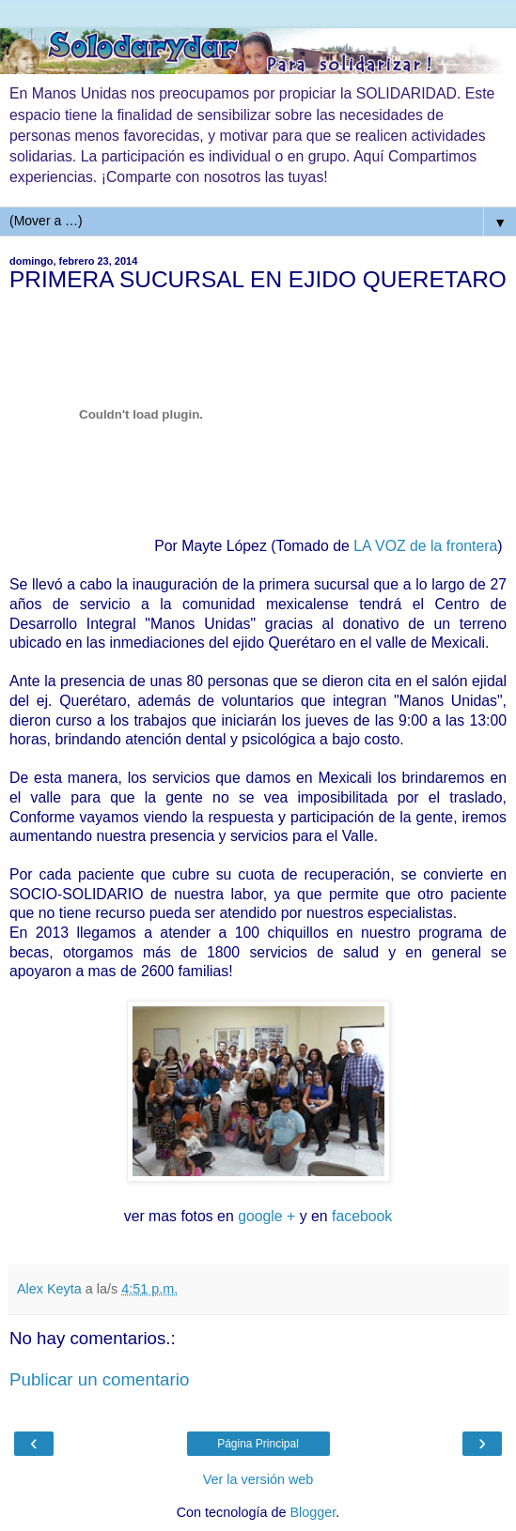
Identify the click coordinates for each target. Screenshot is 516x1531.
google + (266, 1216)
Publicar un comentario (99, 1379)
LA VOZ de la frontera (425, 546)
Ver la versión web (258, 1479)
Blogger (313, 1512)
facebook (362, 1216)
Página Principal (258, 1443)
